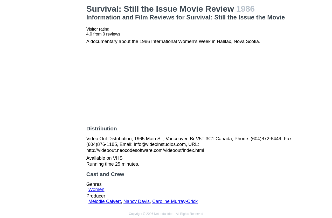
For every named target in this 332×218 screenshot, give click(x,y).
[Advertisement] (58, 82)
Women (96, 189)
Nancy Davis (136, 201)
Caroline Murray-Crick (175, 201)
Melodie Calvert (104, 201)
